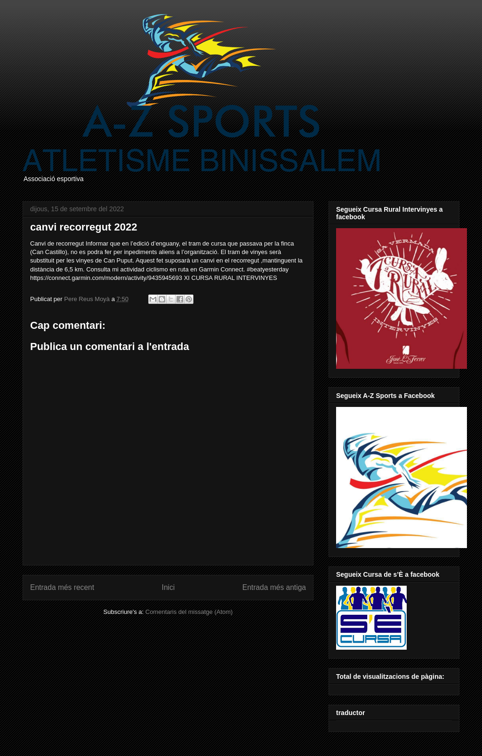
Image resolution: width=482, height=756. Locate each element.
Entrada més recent (62, 587)
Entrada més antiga (274, 587)
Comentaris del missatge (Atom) (189, 611)
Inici (168, 587)
